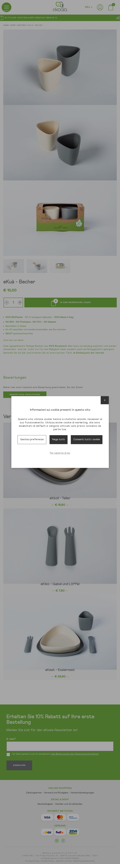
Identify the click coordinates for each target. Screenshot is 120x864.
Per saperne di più (60, 453)
